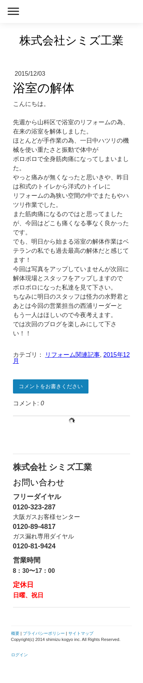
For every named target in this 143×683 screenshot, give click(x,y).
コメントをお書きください (51, 386)
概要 (15, 633)
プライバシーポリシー (44, 633)
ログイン (19, 654)
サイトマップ (80, 633)
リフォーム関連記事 (72, 354)
